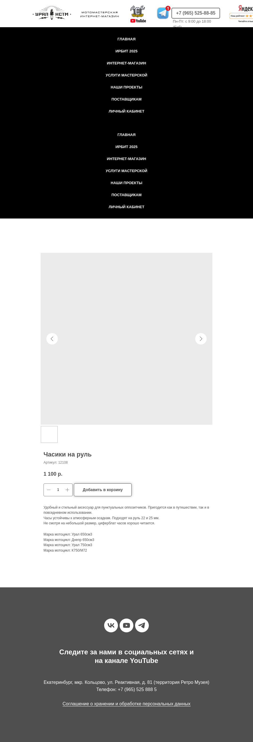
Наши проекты (126, 87)
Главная (126, 39)
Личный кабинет (127, 111)
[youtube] (126, 625)
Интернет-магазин (126, 63)
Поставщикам (126, 99)
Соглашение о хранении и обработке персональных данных (127, 703)
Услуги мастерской (126, 75)
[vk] (111, 625)
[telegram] (142, 625)
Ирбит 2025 (126, 51)
